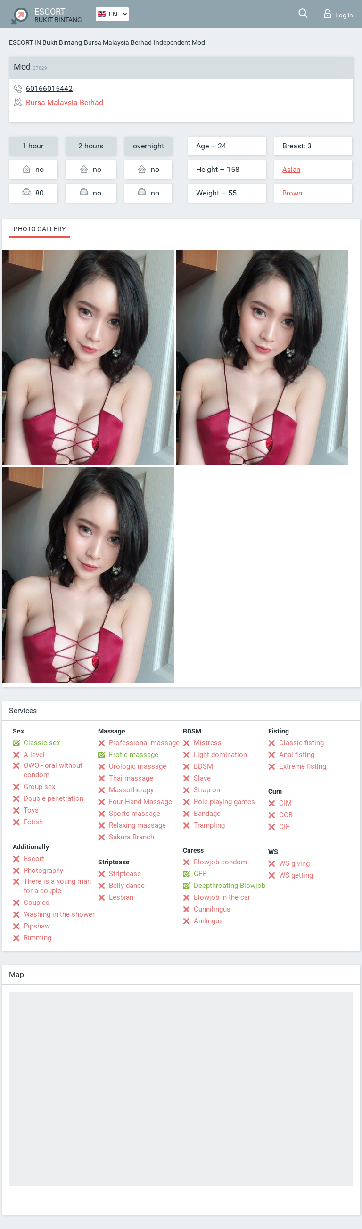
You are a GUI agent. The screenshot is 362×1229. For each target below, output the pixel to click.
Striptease (125, 874)
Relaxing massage (137, 825)
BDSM (203, 766)
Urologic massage (137, 766)
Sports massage (134, 813)
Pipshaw (37, 926)
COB (286, 815)
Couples (36, 902)
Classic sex (42, 743)
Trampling (209, 825)
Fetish (33, 822)
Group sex (39, 786)
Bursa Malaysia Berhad (118, 42)
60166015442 (49, 88)
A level (34, 754)
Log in (338, 13)
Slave (202, 778)
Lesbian (121, 897)
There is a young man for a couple (57, 886)
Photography (43, 870)
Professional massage (144, 743)
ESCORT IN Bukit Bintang (45, 42)
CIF (284, 826)
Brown (292, 193)
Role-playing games (224, 802)
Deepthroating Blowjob (229, 885)
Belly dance (127, 885)
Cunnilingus (212, 909)
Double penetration (53, 798)
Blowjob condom (220, 862)
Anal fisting (296, 754)
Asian (291, 169)
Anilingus (208, 921)
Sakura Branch (131, 837)
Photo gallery (40, 229)
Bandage (207, 813)
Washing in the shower (59, 914)
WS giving (294, 863)
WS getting (296, 875)
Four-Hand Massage (140, 802)
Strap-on (207, 790)
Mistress (208, 743)
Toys (31, 810)
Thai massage (131, 778)
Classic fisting (301, 743)
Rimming (37, 938)
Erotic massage (133, 754)
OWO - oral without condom (53, 770)
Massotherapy (131, 790)
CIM (285, 803)
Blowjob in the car (222, 897)
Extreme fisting (302, 766)
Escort (34, 859)
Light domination (220, 754)
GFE (200, 874)
